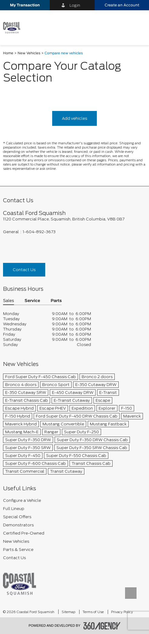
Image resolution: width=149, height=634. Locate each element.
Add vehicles (74, 118)
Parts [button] (56, 301)
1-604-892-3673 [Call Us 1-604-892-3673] (39, 232)
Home (8, 53)
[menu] (138, 27)
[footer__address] (74, 219)
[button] (25, 5)
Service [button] (32, 301)
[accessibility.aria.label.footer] (101, 625)
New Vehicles (29, 53)
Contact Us (24, 269)
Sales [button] (8, 301)
